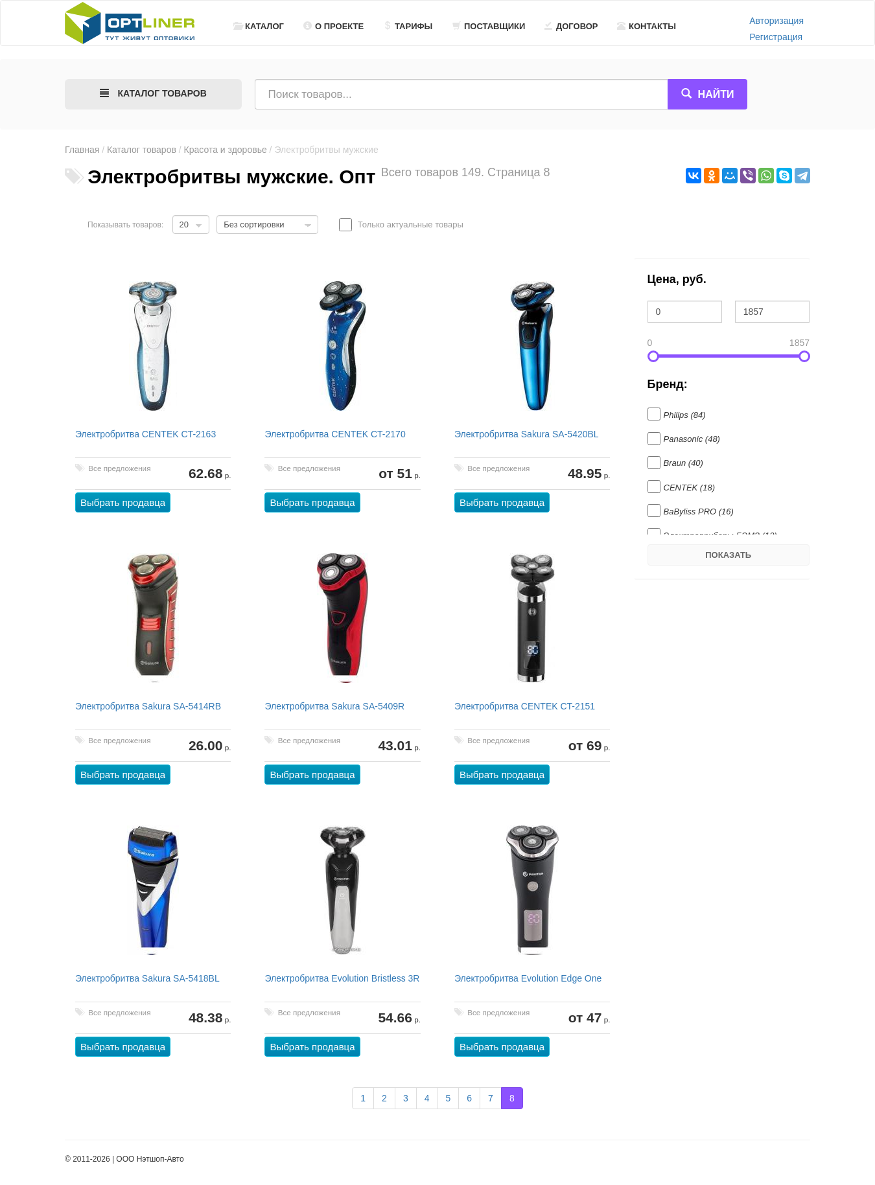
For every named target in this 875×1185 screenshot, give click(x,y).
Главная (82, 149)
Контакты (646, 26)
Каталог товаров (141, 149)
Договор (571, 26)
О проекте (333, 26)
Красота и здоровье (225, 149)
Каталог (258, 26)
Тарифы (407, 26)
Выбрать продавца (122, 502)
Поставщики (488, 26)
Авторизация (776, 21)
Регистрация (775, 37)
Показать (728, 555)
